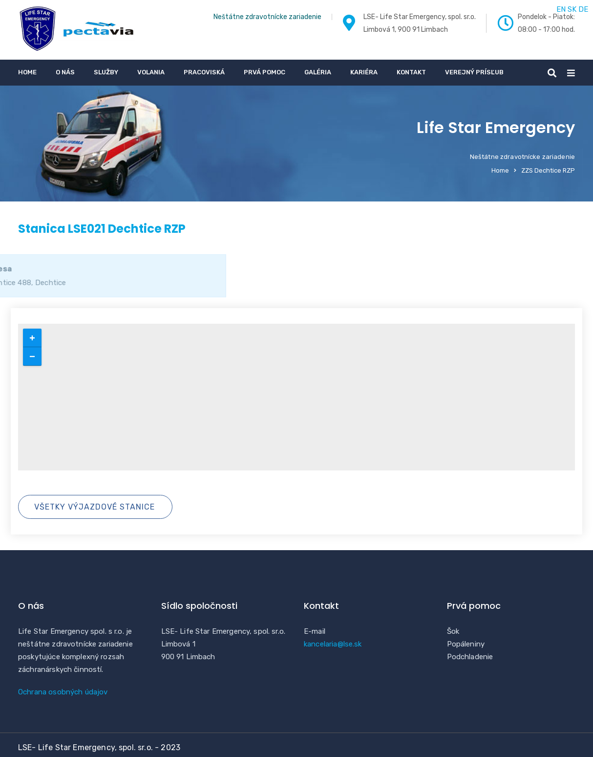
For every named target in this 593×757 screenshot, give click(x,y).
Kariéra (364, 72)
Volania (151, 72)
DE (583, 9)
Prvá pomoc (264, 72)
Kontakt (411, 72)
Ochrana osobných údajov (62, 692)
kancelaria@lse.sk (333, 644)
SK (572, 9)
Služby (106, 72)
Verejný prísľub (474, 72)
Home (27, 72)
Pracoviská (204, 72)
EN (561, 9)
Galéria (317, 72)
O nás (65, 72)
